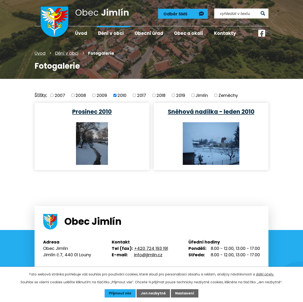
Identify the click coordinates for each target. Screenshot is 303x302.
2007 (60, 95)
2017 (141, 95)
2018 (160, 95)
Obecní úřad (148, 33)
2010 (121, 95)
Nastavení (184, 293)
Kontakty (225, 33)
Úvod (40, 53)
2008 (81, 95)
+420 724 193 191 (151, 248)
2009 (102, 95)
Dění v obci (66, 53)
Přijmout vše (120, 293)
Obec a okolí (188, 33)
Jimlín (202, 95)
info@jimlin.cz (148, 255)
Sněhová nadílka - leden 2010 (211, 111)
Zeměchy (228, 95)
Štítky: (41, 95)
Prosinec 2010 (92, 111)
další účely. (265, 274)
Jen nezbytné (153, 293)
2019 (180, 95)
